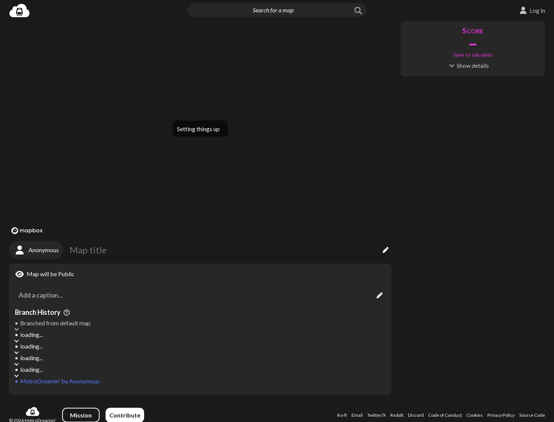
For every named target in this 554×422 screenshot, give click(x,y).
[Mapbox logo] (26, 230)
